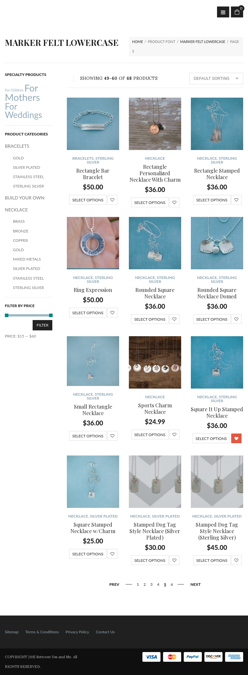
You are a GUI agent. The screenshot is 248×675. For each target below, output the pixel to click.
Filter (42, 325)
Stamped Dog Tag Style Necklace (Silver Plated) (154, 531)
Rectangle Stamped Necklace (217, 173)
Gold (18, 157)
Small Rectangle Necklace (93, 409)
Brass (19, 221)
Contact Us (105, 631)
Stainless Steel (28, 176)
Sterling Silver (100, 160)
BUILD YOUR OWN (24, 197)
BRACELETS (83, 158)
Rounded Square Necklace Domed (217, 293)
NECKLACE (155, 158)
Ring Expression (93, 289)
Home (137, 41)
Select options (88, 200)
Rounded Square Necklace (154, 293)
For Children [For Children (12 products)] (14, 90)
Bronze (20, 231)
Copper (20, 240)
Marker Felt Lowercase (202, 41)
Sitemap (12, 631)
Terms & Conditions (42, 631)
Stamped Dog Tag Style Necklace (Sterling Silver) (217, 531)
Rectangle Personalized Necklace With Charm (155, 173)
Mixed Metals (27, 259)
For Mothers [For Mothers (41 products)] (22, 92)
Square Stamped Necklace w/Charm (92, 527)
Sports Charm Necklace (155, 408)
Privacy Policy (77, 631)
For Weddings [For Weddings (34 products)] (23, 110)
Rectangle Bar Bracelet (92, 173)
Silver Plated (104, 516)
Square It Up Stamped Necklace (217, 412)
